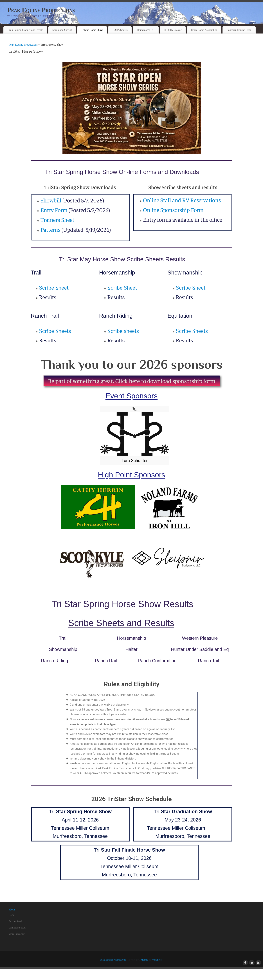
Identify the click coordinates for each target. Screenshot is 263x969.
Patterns (50, 229)
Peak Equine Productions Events (25, 29)
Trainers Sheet (58, 219)
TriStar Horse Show (92, 29)
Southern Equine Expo (239, 29)
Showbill (51, 200)
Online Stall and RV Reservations (182, 200)
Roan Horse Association (204, 29)
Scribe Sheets (55, 331)
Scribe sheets (123, 331)
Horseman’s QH (145, 29)
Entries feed (15, 921)
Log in (12, 915)
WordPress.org (16, 933)
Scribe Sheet (54, 288)
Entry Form (54, 209)
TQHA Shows (120, 29)
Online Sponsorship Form (173, 209)
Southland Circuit (62, 29)
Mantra (144, 959)
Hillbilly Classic (173, 29)
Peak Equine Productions (41, 10)
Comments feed (17, 927)
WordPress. (157, 959)
